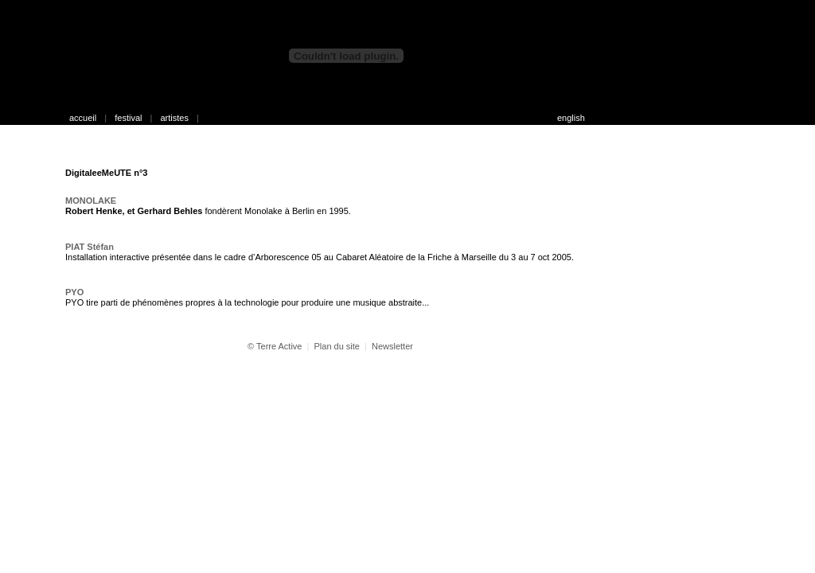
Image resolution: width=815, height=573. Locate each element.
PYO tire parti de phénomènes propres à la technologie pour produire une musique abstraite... (247, 302)
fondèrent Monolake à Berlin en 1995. (208, 211)
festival (128, 118)
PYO (74, 292)
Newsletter (392, 346)
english (571, 118)
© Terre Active (275, 346)
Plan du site (336, 346)
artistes (174, 118)
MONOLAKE (90, 200)
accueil (82, 118)
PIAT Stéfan (89, 246)
